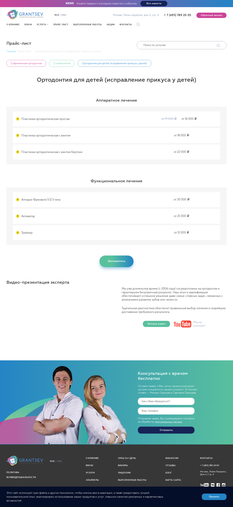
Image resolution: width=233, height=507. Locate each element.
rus (57, 15)
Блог (169, 472)
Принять (214, 496)
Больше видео (156, 324)
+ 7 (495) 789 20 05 (177, 15)
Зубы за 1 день (127, 458)
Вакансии (172, 458)
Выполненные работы (87, 24)
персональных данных (168, 421)
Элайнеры (92, 479)
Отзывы (171, 465)
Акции (111, 24)
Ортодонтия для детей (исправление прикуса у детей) (114, 63)
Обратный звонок (211, 15)
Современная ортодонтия (26, 63)
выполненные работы (132, 479)
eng (64, 15)
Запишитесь (116, 261)
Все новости (153, 3)
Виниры (123, 465)
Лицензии (124, 472)
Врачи (28, 24)
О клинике (13, 24)
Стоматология (61, 63)
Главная (11, 51)
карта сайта (173, 479)
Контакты (126, 24)
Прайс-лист (60, 24)
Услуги (41, 24)
